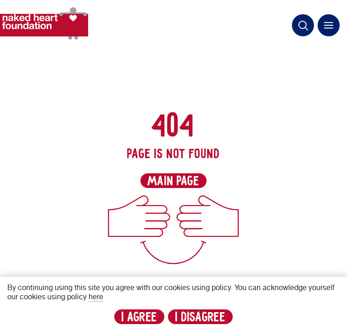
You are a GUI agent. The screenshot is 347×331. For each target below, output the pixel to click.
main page (173, 181)
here (96, 297)
